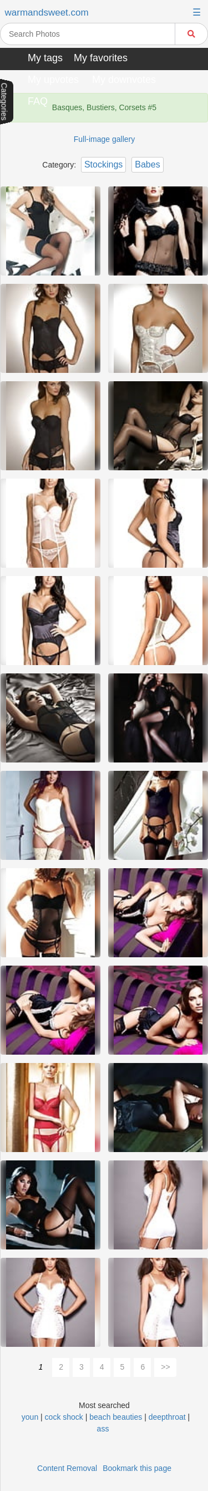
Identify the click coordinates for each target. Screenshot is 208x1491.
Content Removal (67, 1468)
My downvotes (124, 79)
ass (103, 1428)
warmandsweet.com (47, 12)
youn (30, 1417)
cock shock (64, 1417)
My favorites (101, 57)
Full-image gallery (104, 139)
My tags (45, 57)
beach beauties (115, 1417)
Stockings (103, 164)
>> (165, 1366)
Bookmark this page (137, 1468)
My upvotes (53, 79)
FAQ (38, 101)
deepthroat (168, 1417)
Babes (147, 164)
